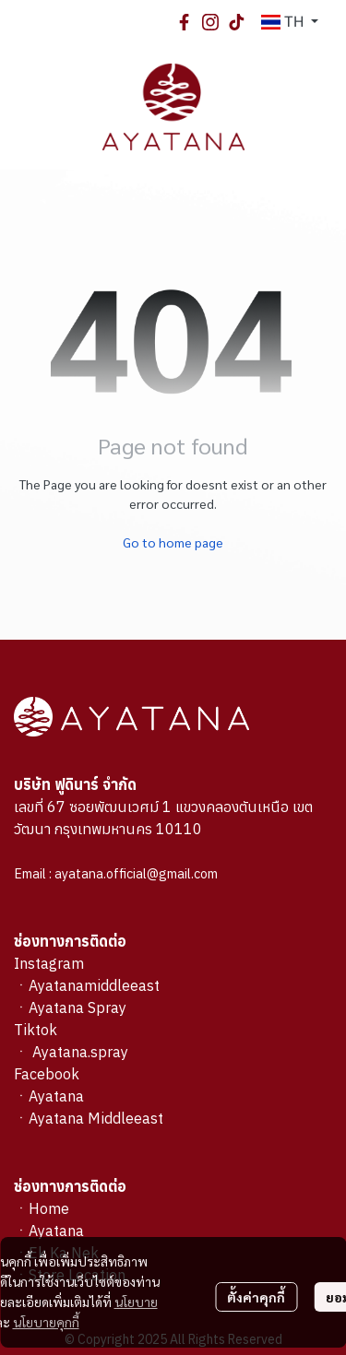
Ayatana (56, 1230)
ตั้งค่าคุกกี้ (256, 1297)
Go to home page (173, 542)
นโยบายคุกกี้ (46, 1322)
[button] (289, 22)
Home (49, 1208)
